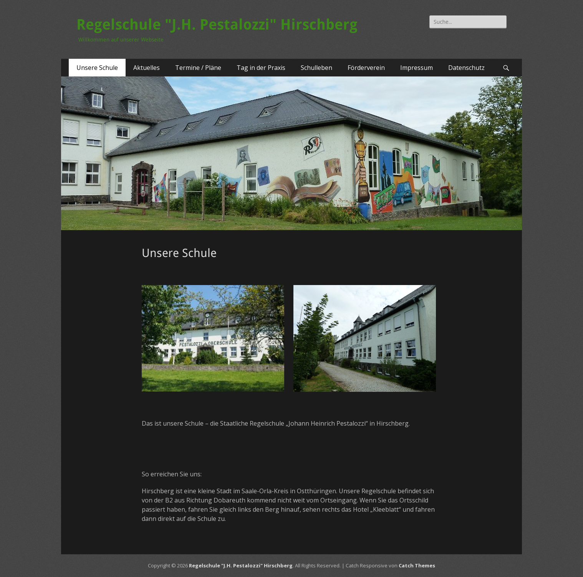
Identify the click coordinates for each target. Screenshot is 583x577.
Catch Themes (417, 565)
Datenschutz (466, 67)
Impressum (416, 67)
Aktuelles (146, 67)
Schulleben (316, 67)
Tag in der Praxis (261, 67)
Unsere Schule (97, 67)
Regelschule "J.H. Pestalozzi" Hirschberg (217, 24)
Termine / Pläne (198, 67)
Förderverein (366, 67)
